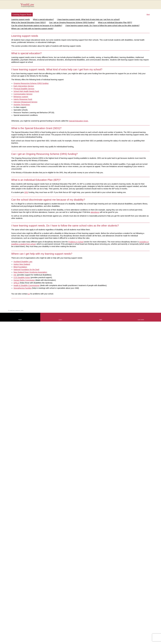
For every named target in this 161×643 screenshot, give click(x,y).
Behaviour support (21, 97)
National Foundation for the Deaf (26, 270)
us (28, 294)
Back (148, 14)
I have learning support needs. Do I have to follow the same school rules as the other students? (102, 26)
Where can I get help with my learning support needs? (32, 29)
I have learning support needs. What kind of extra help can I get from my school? (88, 19)
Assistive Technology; (22, 105)
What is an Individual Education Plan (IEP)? (115, 22)
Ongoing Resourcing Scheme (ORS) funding (31, 83)
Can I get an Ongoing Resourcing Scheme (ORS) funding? (72, 22)
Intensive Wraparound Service (25, 102)
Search (146, 6)
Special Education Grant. (78, 121)
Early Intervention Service (24, 86)
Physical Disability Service (24, 89)
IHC (15, 275)
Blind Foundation (20, 267)
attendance (95, 212)
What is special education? (43, 19)
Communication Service (23, 94)
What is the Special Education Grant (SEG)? (28, 22)
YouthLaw (85, 5)
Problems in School (76, 242)
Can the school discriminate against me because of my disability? (36, 26)
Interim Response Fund (23, 99)
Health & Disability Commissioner (27, 285)
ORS (26, 192)
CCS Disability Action (22, 277)
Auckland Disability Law (23, 262)
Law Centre (141, 319)
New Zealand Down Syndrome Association (30, 272)
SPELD (16, 283)
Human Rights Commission (24, 280)
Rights (20, 319)
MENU (151, 4)
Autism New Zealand (22, 264)
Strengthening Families (23, 288)
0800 (100, 319)
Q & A (60, 319)
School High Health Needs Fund (26, 91)
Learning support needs (20, 19)
